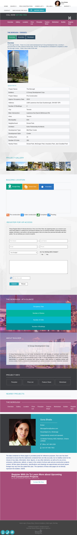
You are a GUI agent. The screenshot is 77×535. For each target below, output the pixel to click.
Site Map (55, 523)
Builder (63, 22)
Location (25, 22)
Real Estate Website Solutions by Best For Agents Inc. (38, 528)
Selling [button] (49, 6)
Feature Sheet (47, 23)
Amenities (21, 37)
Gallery (18, 22)
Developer (30, 37)
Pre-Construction (25, 6)
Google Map (13, 186)
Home (6, 6)
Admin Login (22, 523)
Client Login (49, 523)
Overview (10, 22)
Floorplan (39, 22)
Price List (32, 23)
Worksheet (55, 22)
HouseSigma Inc (49, 432)
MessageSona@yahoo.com (49, 428)
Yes (47, 254)
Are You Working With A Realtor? (49, 252)
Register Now (70, 23)
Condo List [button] (39, 6)
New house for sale (20, 10)
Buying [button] (59, 6)
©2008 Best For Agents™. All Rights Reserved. (38, 526)
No (42, 254)
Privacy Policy (30, 523)
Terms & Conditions (40, 523)
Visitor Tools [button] (37, 10)
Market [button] (67, 6)
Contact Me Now (38, 482)
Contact (7, 10)
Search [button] (13, 6)
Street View (29, 186)
